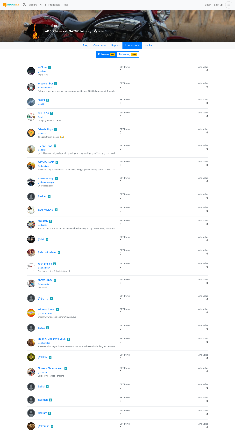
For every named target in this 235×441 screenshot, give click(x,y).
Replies (115, 45)
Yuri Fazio (43, 113)
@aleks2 (43, 357)
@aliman (43, 399)
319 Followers (55, 31)
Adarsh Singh (45, 129)
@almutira (44, 426)
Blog (85, 45)
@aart (40, 117)
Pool (65, 4)
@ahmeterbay (44, 284)
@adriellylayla (46, 209)
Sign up (218, 4)
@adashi (42, 133)
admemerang (45, 178)
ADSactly (43, 220)
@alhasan (42, 372)
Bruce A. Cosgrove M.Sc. (52, 338)
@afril (41, 239)
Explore (32, 4)
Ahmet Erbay (45, 280)
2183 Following (80, 31)
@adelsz (42, 150)
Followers (106, 54)
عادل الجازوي (45, 145)
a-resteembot (45, 83)
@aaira (41, 104)
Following (128, 54)
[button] (228, 4)
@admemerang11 (46, 182)
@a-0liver (42, 71)
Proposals (54, 4)
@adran (42, 196)
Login (208, 4)
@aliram (42, 412)
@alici (41, 386)
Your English (45, 263)
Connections (132, 45)
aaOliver (42, 67)
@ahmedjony (44, 268)
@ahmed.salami (47, 252)
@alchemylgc (44, 343)
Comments (99, 45)
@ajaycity (43, 298)
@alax (41, 327)
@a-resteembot (45, 87)
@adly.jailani (43, 166)
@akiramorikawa (45, 313)
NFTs (43, 4)
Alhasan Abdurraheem (50, 368)
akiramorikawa (46, 309)
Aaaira (41, 99)
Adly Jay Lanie (46, 162)
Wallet (148, 45)
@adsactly (42, 225)
